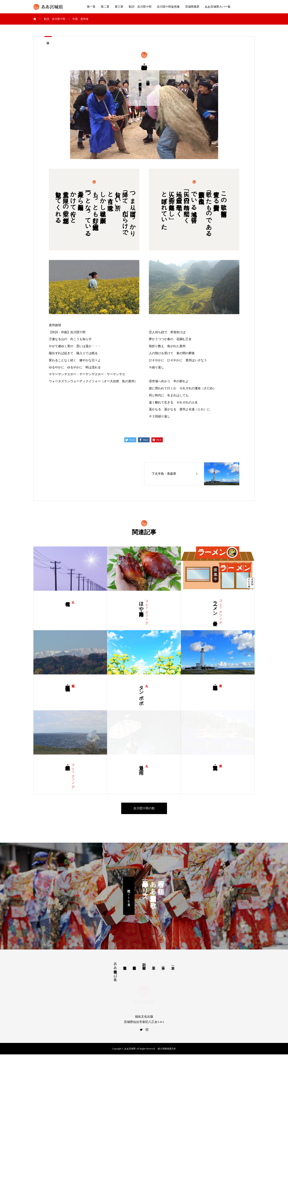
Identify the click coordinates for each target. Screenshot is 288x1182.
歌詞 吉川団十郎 (140, 6)
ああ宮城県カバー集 (218, 6)
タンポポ (141, 692)
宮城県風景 (192, 6)
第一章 (91, 6)
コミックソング (146, 610)
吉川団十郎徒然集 (168, 6)
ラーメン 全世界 (215, 608)
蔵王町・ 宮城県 (67, 682)
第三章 (119, 6)
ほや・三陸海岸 (141, 603)
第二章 (105, 6)
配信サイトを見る (129, 925)
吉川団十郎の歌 (144, 837)
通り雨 (141, 794)
